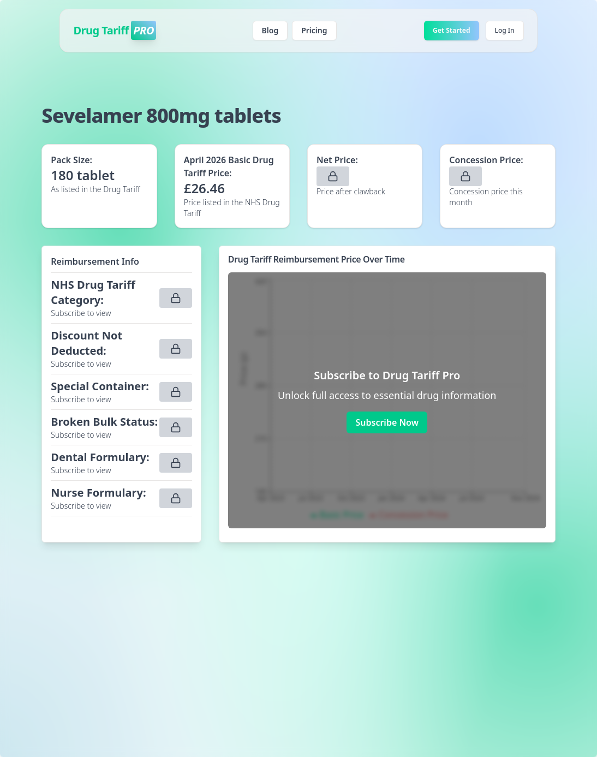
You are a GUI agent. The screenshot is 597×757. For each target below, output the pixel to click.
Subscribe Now (386, 422)
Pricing (314, 30)
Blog (270, 30)
